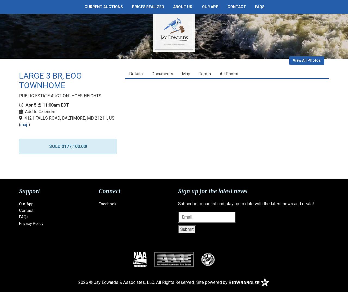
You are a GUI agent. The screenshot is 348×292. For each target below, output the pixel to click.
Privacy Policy (31, 223)
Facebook (107, 203)
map (24, 124)
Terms (205, 73)
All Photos (230, 73)
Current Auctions (104, 7)
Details (136, 73)
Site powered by (232, 282)
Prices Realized (148, 7)
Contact (237, 7)
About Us (182, 7)
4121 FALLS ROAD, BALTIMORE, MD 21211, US (69, 118)
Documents (162, 73)
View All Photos (307, 60)
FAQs (260, 7)
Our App (210, 7)
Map (186, 73)
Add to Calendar (40, 111)
